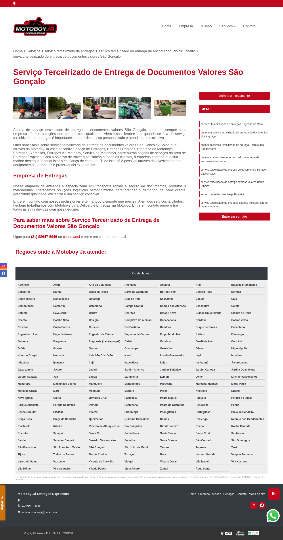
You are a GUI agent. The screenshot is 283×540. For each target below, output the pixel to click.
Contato (249, 26)
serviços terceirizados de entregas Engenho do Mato (232, 124)
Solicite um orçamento (234, 95)
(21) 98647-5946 (44, 237)
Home (166, 26)
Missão (206, 26)
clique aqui (71, 237)
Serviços (226, 26)
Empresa (186, 26)
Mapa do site (257, 494)
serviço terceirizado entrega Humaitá (222, 194)
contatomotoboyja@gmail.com (37, 512)
